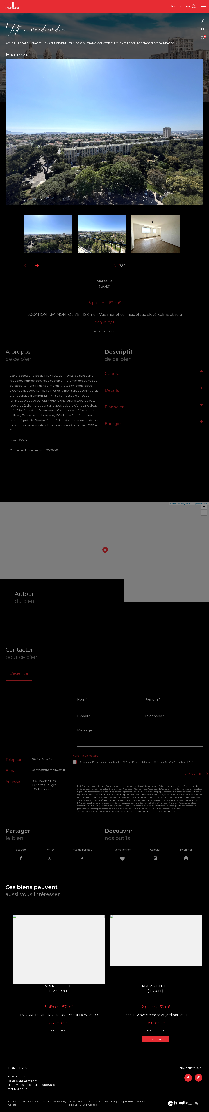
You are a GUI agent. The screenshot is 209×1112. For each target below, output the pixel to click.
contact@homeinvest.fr (48, 770)
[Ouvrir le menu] (203, 6)
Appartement (57, 43)
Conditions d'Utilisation (147, 811)
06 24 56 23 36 (42, 759)
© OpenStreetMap (200, 503)
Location (24, 43)
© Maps (184, 503)
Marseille (39, 43)
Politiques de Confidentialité (120, 811)
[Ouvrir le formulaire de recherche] (183, 6)
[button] (37, 265)
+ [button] (204, 507)
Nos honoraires (75, 1103)
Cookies (92, 1106)
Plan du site (93, 1103)
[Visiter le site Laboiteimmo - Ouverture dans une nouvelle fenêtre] (183, 1105)
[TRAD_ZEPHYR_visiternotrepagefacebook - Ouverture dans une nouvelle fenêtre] (187, 1078)
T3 (70, 43)
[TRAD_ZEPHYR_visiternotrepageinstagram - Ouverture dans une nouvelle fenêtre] (197, 1078)
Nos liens (141, 1103)
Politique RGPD (76, 1106)
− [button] (204, 512)
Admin (129, 1103)
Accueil (10, 43)
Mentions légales (113, 1103)
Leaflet (173, 503)
